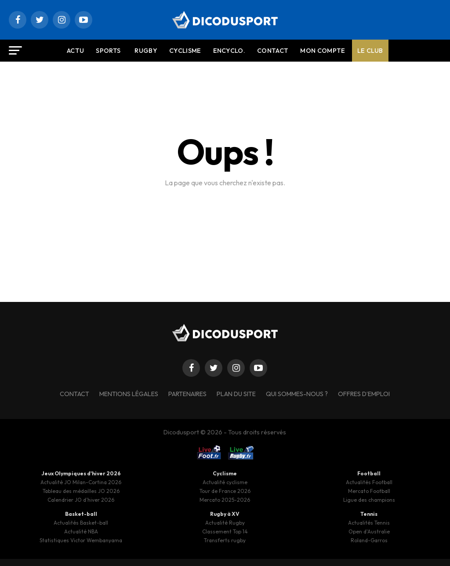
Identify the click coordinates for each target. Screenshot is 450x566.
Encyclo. (229, 51)
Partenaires (187, 394)
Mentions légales (128, 394)
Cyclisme (185, 51)
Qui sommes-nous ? (297, 394)
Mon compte (322, 51)
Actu (75, 51)
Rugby (145, 51)
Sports (108, 51)
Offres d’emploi (364, 394)
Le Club (370, 51)
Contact (272, 51)
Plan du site (236, 394)
